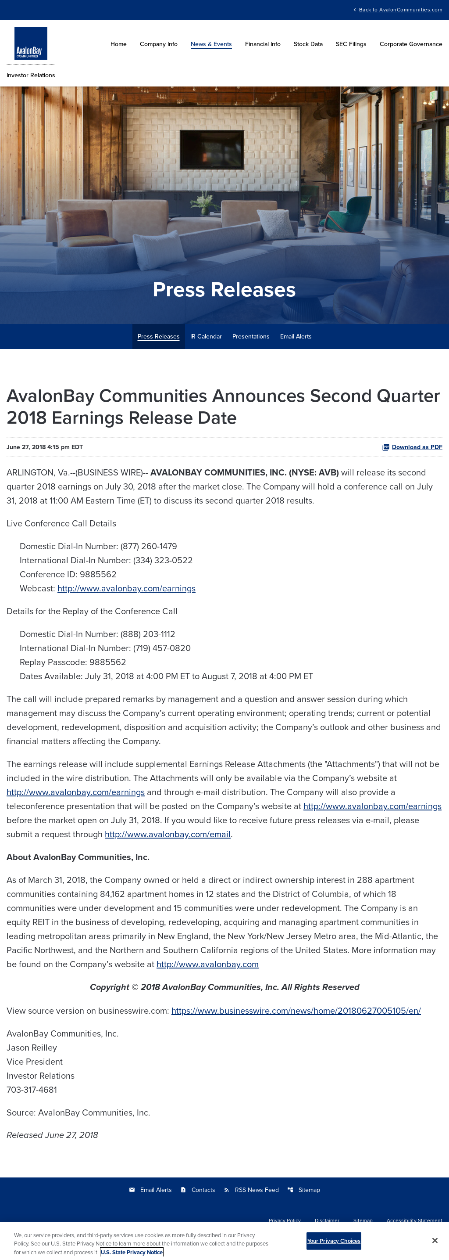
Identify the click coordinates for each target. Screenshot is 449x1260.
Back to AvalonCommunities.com (400, 9)
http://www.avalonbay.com (208, 964)
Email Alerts (296, 336)
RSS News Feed (251, 1189)
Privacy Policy (285, 1220)
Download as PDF (412, 447)
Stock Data (308, 44)
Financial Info (263, 44)
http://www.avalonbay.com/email (168, 834)
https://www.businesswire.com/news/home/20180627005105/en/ (296, 1010)
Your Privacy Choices (334, 1243)
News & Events (211, 44)
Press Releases (159, 336)
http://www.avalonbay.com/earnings (126, 588)
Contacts (197, 1189)
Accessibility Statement (414, 1220)
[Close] (435, 1243)
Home (118, 44)
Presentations (251, 336)
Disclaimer (327, 1220)
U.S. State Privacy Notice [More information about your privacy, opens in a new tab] (132, 1255)
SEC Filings (351, 44)
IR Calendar (206, 336)
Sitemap (303, 1189)
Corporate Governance (411, 44)
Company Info (159, 44)
